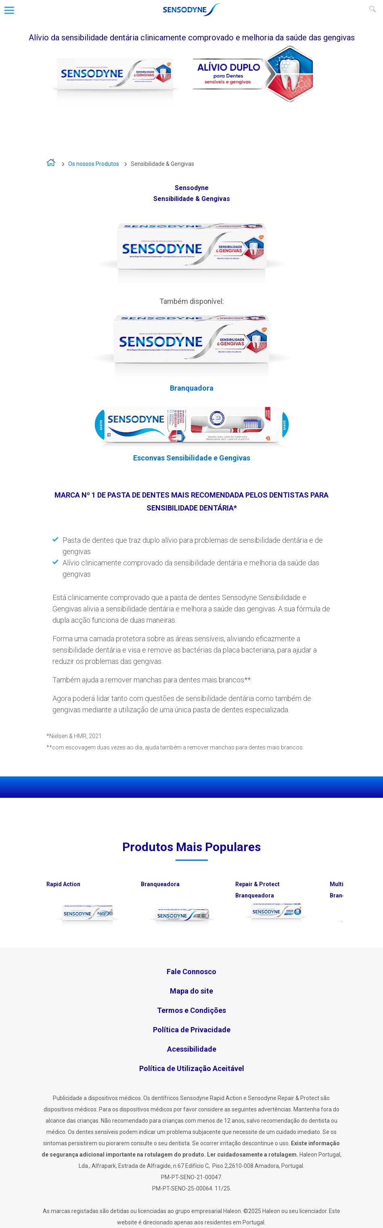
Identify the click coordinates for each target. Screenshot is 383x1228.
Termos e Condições (191, 1010)
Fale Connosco (191, 971)
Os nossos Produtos (93, 164)
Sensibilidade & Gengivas (162, 164)
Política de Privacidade (191, 1029)
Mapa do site (191, 991)
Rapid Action (63, 884)
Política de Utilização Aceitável (191, 1068)
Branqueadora (160, 884)
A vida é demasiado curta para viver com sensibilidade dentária (51, 164)
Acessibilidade (191, 1049)
